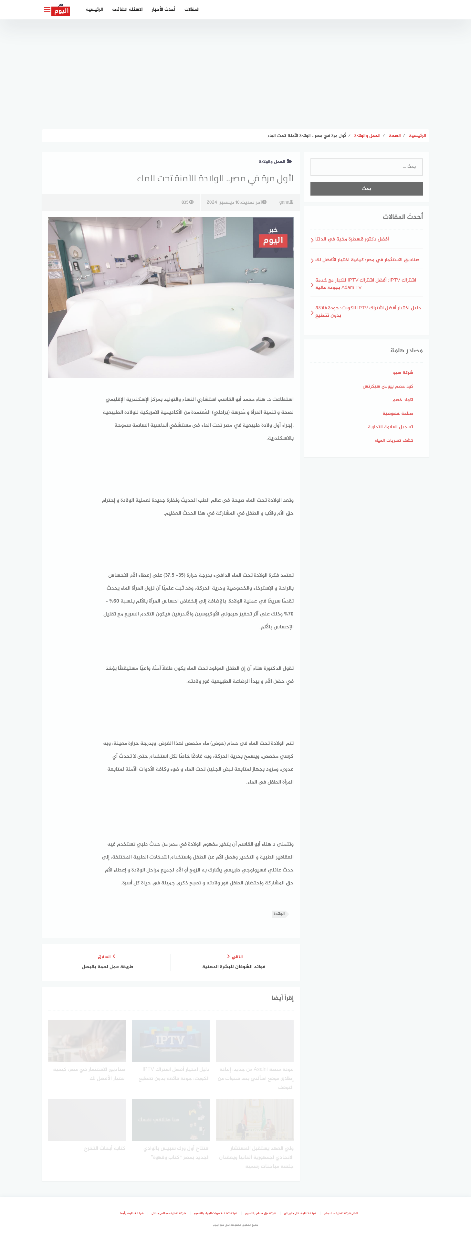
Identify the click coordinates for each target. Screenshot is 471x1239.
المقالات (192, 9)
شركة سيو (403, 373)
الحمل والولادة (275, 162)
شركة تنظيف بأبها (131, 1213)
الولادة (279, 914)
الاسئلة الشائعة (127, 9)
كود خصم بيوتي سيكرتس (388, 386)
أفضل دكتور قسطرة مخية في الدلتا (352, 239)
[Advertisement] (235, 74)
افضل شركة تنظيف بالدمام (341, 1213)
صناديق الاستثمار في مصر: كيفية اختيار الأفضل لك (367, 260)
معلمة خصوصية (397, 413)
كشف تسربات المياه (394, 440)
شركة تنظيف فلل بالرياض (300, 1213)
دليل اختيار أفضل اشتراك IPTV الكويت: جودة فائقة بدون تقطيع (368, 312)
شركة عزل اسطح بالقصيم (260, 1213)
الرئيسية (94, 9)
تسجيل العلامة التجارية (390, 427)
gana (286, 202)
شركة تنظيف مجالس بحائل (169, 1213)
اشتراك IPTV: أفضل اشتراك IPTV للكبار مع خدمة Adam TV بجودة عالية (365, 284)
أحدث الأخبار (163, 9)
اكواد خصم (402, 400)
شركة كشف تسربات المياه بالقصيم (215, 1213)
